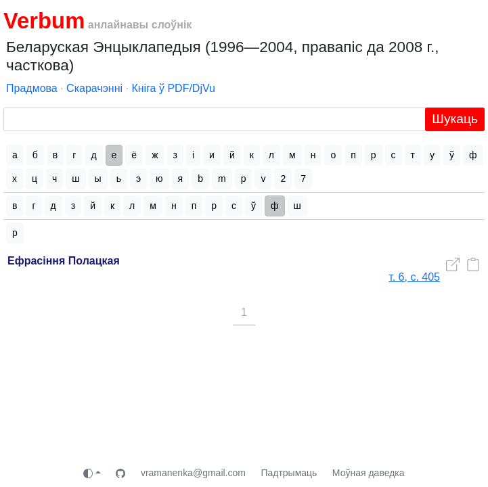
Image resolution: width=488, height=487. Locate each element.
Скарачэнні (94, 88)
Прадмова (32, 88)
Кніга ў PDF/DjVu (173, 88)
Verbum (44, 20)
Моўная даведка (368, 472)
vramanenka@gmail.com (193, 472)
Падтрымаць (289, 472)
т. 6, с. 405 (414, 277)
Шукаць (455, 119)
